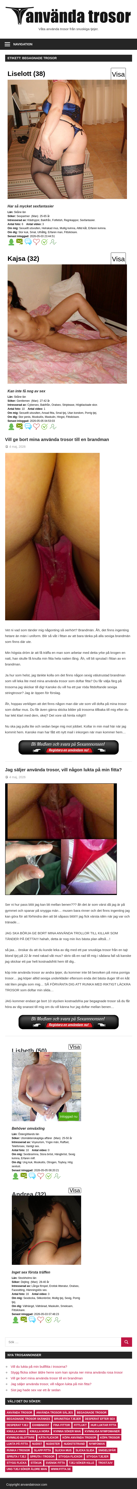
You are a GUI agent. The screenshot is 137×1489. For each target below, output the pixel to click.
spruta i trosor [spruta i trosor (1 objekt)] (42, 1456)
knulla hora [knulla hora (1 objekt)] (39, 1431)
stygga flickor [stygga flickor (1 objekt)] (70, 1456)
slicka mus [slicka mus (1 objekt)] (63, 1450)
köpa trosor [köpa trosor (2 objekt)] (110, 1437)
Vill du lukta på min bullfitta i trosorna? (39, 1366)
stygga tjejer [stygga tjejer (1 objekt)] (97, 1456)
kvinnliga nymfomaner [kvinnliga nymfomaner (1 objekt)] (102, 1431)
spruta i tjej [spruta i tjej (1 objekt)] (16, 1456)
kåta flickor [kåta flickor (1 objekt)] (49, 1437)
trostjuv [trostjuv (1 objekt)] (105, 1462)
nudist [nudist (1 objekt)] (37, 1443)
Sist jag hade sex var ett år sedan (36, 1390)
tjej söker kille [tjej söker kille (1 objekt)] (81, 1462)
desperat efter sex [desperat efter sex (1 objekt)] (100, 1418)
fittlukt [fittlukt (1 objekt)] (80, 1425)
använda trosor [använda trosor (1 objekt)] (19, 1412)
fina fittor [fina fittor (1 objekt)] (61, 1425)
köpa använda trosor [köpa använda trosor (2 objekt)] (79, 1437)
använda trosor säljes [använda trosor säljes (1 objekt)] (54, 1412)
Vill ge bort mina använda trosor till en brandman (57, 439)
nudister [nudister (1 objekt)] (53, 1443)
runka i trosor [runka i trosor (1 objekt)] (18, 1450)
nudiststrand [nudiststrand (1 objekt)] (74, 1443)
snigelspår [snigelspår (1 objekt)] (107, 1450)
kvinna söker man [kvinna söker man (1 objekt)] (67, 1431)
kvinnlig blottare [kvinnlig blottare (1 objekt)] (21, 1437)
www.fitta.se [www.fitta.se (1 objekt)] (61, 1469)
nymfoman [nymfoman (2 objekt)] (97, 1443)
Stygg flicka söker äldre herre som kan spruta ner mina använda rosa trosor (67, 1372)
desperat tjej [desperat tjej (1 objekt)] (17, 1425)
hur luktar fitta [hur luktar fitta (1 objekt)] (103, 1425)
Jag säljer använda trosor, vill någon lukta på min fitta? (63, 769)
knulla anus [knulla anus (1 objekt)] (16, 1431)
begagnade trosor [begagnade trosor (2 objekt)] (92, 1412)
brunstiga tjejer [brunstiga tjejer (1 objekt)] (67, 1418)
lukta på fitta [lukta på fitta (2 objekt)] (17, 1443)
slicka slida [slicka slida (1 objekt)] (85, 1450)
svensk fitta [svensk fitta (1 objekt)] (55, 1462)
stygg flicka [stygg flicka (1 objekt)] (17, 1462)
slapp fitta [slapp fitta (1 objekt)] (42, 1450)
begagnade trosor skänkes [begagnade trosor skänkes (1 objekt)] (28, 1418)
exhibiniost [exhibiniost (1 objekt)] (40, 1425)
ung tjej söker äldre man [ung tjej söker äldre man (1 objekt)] (27, 1469)
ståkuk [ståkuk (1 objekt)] (36, 1462)
